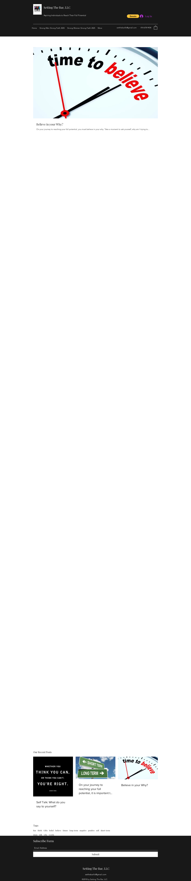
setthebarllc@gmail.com (127, 27)
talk (40, 834)
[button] (133, 16)
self (97, 830)
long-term (74, 830)
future (65, 830)
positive (91, 830)
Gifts (45, 830)
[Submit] (95, 854)
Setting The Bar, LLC (57, 7)
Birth (40, 830)
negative (83, 830)
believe (58, 830)
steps (35, 834)
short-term (105, 830)
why (45, 834)
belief (51, 830)
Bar (34, 830)
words (51, 834)
